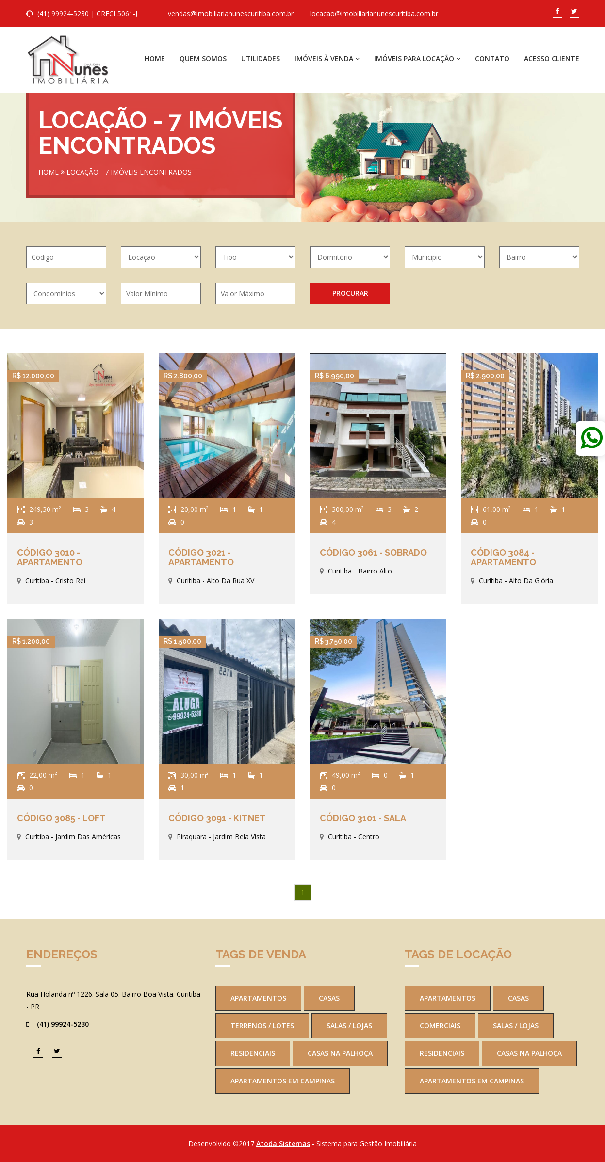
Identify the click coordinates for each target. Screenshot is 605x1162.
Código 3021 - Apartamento (201, 557)
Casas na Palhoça (340, 1053)
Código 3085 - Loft (61, 818)
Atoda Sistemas (283, 1143)
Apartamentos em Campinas (282, 1080)
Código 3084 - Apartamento (503, 557)
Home (155, 58)
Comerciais (440, 1025)
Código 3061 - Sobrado (373, 552)
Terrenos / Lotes (262, 1025)
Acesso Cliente (551, 58)
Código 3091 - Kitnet (217, 818)
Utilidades (260, 58)
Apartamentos (258, 998)
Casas (329, 998)
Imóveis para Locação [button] (417, 58)
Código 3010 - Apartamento (49, 557)
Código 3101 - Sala (363, 818)
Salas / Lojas (349, 1025)
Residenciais (252, 1053)
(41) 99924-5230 (63, 13)
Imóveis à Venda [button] (327, 58)
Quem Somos (203, 58)
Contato (492, 58)
